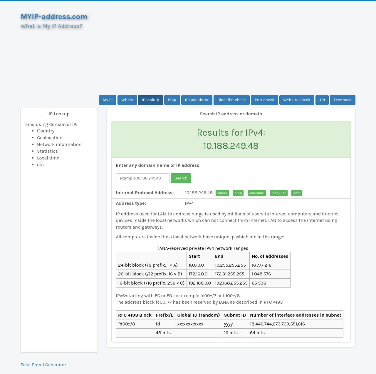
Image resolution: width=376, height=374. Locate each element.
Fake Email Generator (43, 365)
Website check (296, 99)
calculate (256, 193)
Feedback (343, 99)
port (296, 193)
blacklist (279, 193)
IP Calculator (197, 99)
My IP (108, 99)
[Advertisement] (231, 48)
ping (238, 193)
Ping (172, 99)
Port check (264, 99)
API (322, 99)
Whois (127, 99)
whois (222, 193)
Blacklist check (231, 99)
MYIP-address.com (54, 16)
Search (180, 178)
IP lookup (150, 99)
